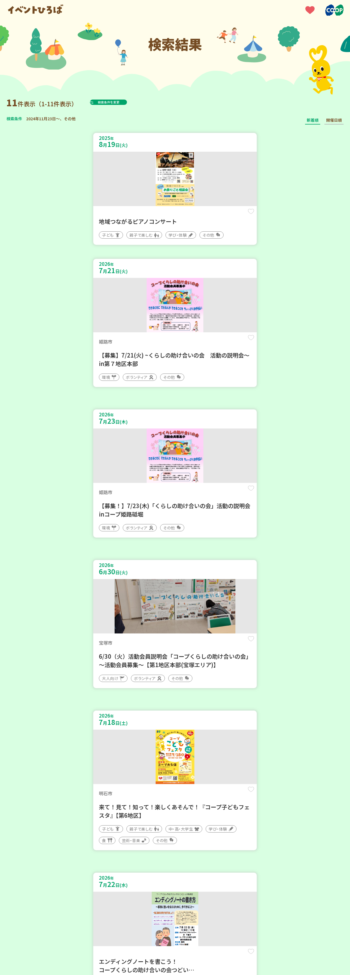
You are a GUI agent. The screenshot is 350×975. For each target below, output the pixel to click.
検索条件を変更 (122, 102)
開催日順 (334, 120)
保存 (100, 216)
